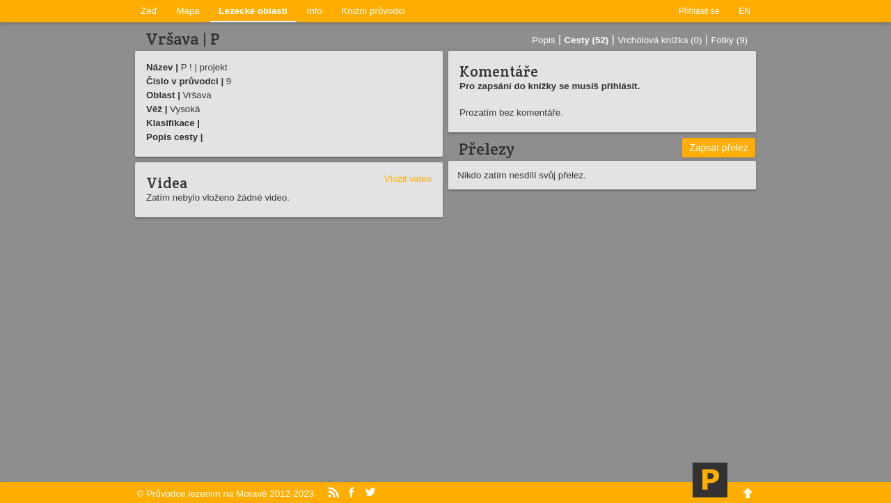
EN (744, 11)
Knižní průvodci (372, 11)
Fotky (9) (729, 40)
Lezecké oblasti (253, 11)
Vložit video (408, 178)
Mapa (187, 11)
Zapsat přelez (718, 147)
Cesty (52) (587, 40)
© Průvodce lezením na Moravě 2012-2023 (225, 493)
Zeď (149, 11)
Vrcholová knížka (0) (659, 40)
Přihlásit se (699, 11)
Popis (543, 40)
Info (314, 11)
